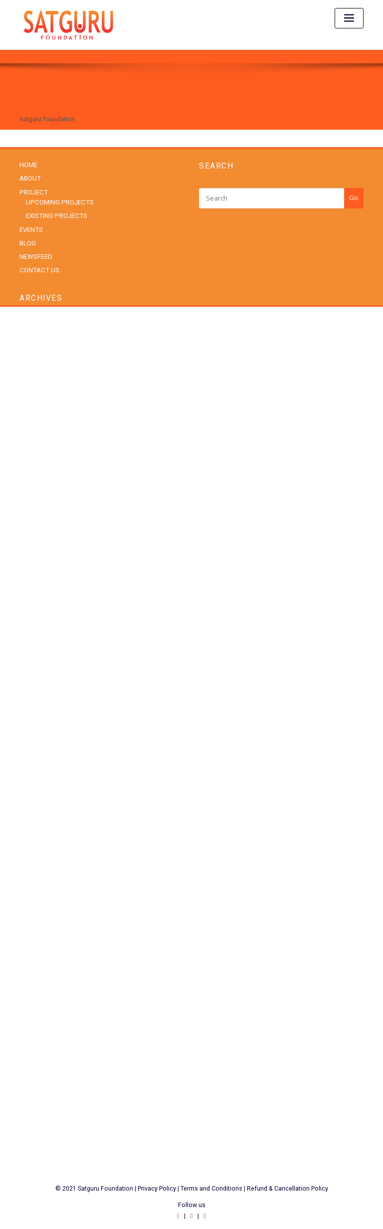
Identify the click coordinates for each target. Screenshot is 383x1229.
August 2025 (37, 430)
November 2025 (42, 403)
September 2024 (43, 578)
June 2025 (34, 457)
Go (353, 197)
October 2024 (38, 565)
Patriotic (31, 873)
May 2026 (33, 336)
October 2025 (38, 416)
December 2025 (42, 390)
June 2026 (34, 322)
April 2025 (33, 484)
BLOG (27, 242)
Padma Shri (35, 860)
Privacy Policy (157, 1182)
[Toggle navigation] (349, 18)
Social (28, 900)
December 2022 (42, 672)
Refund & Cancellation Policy (287, 1182)
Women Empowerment (52, 954)
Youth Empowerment (49, 968)
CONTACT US (38, 269)
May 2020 (33, 740)
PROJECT (32, 192)
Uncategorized (40, 927)
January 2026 (38, 376)
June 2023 (34, 632)
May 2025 (33, 470)
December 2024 (42, 538)
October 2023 (38, 592)
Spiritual (31, 914)
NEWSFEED (35, 255)
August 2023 (37, 605)
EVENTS (30, 228)
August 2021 (37, 713)
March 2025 (36, 497)
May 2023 (33, 645)
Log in (28, 1021)
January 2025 (38, 524)
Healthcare (34, 819)
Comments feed (42, 1048)
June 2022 (34, 686)
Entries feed (36, 1034)
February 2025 (39, 511)
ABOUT (29, 178)
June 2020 (34, 726)
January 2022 (38, 699)
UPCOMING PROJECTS (58, 201)
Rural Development (46, 887)
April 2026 (33, 349)
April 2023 (33, 659)
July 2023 (32, 618)
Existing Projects (43, 806)
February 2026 (39, 363)
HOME (28, 165)
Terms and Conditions (212, 1182)
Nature (28, 846)
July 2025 (32, 443)
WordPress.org (41, 1061)
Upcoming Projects (47, 941)
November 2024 (42, 551)
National (31, 833)
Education (33, 793)
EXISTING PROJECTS (55, 215)
